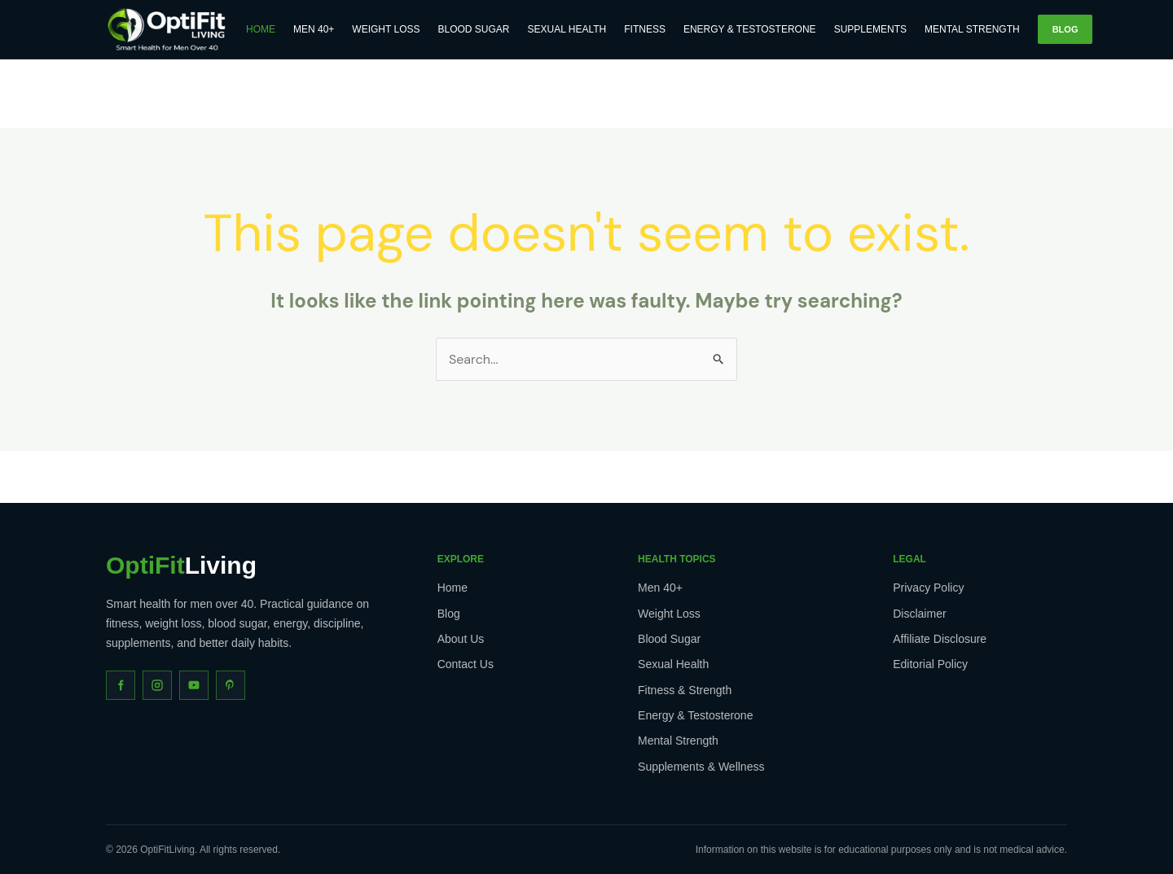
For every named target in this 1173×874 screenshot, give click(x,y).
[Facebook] (120, 685)
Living (181, 565)
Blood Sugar (474, 29)
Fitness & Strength (684, 690)
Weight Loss (386, 29)
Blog (1065, 29)
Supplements (870, 29)
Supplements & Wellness (701, 766)
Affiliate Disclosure (939, 638)
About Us (461, 638)
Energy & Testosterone (749, 29)
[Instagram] (157, 685)
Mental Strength (972, 29)
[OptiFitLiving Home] (167, 29)
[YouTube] (194, 685)
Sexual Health (567, 29)
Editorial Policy (930, 664)
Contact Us (465, 664)
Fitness (645, 29)
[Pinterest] (230, 685)
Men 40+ (313, 29)
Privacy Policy (928, 587)
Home (260, 29)
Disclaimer (919, 613)
